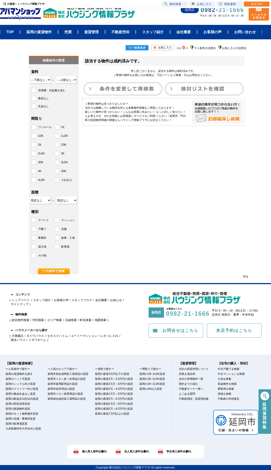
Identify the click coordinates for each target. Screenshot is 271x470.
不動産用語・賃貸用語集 (194, 398)
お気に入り (202, 4)
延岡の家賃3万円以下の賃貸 (112, 374)
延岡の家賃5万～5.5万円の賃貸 (114, 398)
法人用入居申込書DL (137, 451)
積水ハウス (18, 340)
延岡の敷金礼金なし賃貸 (20, 393)
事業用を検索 (226, 388)
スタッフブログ (82, 300)
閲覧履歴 (227, 4)
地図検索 (100, 320)
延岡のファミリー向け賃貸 (22, 388)
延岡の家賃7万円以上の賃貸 (112, 413)
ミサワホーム (37, 340)
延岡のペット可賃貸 (18, 378)
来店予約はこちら (234, 330)
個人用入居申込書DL (94, 451)
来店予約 (257, 4)
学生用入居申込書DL (179, 451)
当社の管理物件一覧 (191, 378)
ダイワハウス (35, 336)
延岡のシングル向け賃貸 (20, 383)
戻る (245, 276)
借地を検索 (224, 393)
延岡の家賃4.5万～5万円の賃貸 (114, 393)
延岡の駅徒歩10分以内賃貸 (22, 398)
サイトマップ (19, 304)
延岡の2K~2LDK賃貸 (152, 378)
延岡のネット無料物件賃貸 (22, 413)
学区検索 (38, 320)
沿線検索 (71, 320)
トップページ (21, 300)
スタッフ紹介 (42, 300)
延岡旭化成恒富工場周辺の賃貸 (67, 398)
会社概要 (101, 300)
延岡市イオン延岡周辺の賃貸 (65, 393)
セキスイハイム (57, 336)
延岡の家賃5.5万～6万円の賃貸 (114, 403)
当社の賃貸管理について (194, 369)
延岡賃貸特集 (264, 410)
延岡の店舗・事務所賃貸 (20, 418)
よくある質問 (187, 393)
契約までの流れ (188, 383)
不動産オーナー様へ (191, 388)
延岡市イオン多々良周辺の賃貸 (67, 378)
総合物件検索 (20, 320)
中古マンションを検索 (231, 374)
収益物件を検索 (227, 383)
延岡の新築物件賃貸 (18, 408)
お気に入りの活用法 (234, 48)
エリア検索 (54, 320)
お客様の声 (61, 300)
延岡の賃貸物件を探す (19, 374)
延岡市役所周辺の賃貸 (61, 388)
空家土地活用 (187, 374)
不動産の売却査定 (228, 398)
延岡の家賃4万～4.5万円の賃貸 (114, 388)
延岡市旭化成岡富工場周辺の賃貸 (68, 374)
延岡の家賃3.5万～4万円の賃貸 (114, 383)
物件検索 (172, 4)
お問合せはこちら (180, 330)
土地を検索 (224, 378)
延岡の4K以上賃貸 (151, 388)
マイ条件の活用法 (205, 48)
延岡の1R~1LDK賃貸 (152, 374)
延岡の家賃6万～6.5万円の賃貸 (114, 408)
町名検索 (85, 320)
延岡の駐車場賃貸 (16, 423)
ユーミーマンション (84, 336)
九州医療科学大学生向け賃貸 (23, 428)
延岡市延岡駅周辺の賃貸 (62, 383)
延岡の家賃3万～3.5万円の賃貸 (114, 378)
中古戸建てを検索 (228, 369)
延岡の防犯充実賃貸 (18, 403)
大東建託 (17, 336)
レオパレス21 (109, 336)
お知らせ (116, 300)
